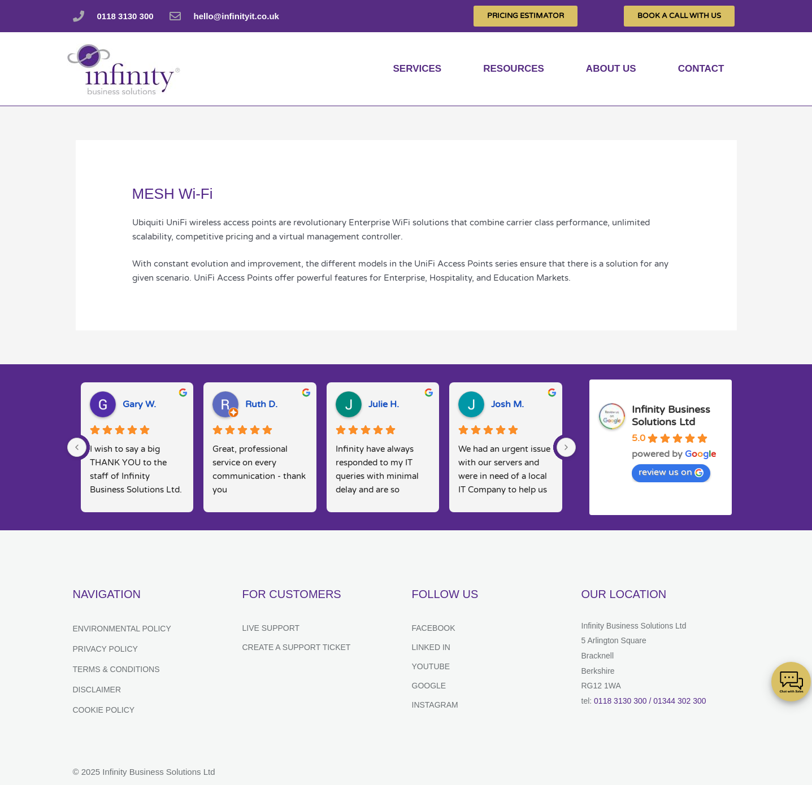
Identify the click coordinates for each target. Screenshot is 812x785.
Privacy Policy (105, 648)
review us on (671, 472)
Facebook (433, 628)
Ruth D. (261, 404)
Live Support (271, 628)
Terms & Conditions (116, 669)
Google (429, 685)
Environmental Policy (122, 628)
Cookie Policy (104, 709)
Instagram (435, 704)
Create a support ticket (296, 647)
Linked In (431, 647)
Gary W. (139, 404)
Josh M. (507, 404)
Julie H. (383, 404)
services (417, 68)
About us (611, 68)
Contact (701, 68)
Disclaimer (97, 689)
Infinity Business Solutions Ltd (671, 415)
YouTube (431, 666)
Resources (513, 68)
